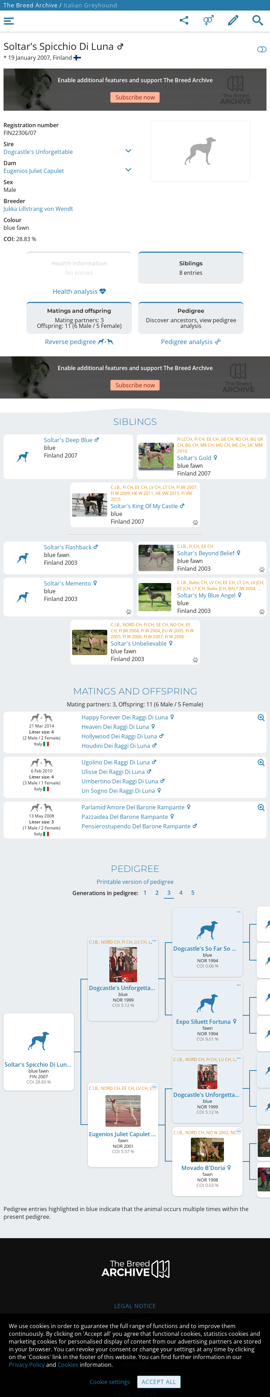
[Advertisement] (135, 77)
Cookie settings (110, 1382)
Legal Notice (135, 1264)
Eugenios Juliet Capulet (34, 146)
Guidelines (135, 1308)
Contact (135, 1278)
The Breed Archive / (33, 5)
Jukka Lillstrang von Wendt (38, 184)
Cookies (68, 1365)
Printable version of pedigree (135, 839)
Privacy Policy (27, 1365)
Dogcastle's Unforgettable (38, 127)
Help (135, 1293)
